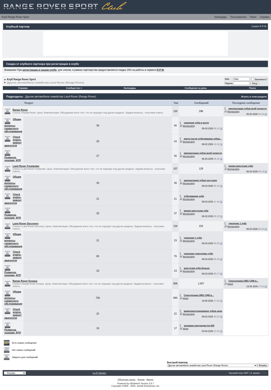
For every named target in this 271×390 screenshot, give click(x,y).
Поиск (253, 17)
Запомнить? (259, 79)
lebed (230, 284)
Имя (227, 79)
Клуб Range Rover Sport (15, 17)
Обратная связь (127, 379)
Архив (141, 379)
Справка (264, 17)
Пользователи (238, 17)
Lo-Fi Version (99, 373)
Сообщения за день (196, 88)
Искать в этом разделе (254, 96)
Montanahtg (233, 111)
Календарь (221, 17)
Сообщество (74, 88)
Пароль (229, 83)
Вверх (150, 379)
